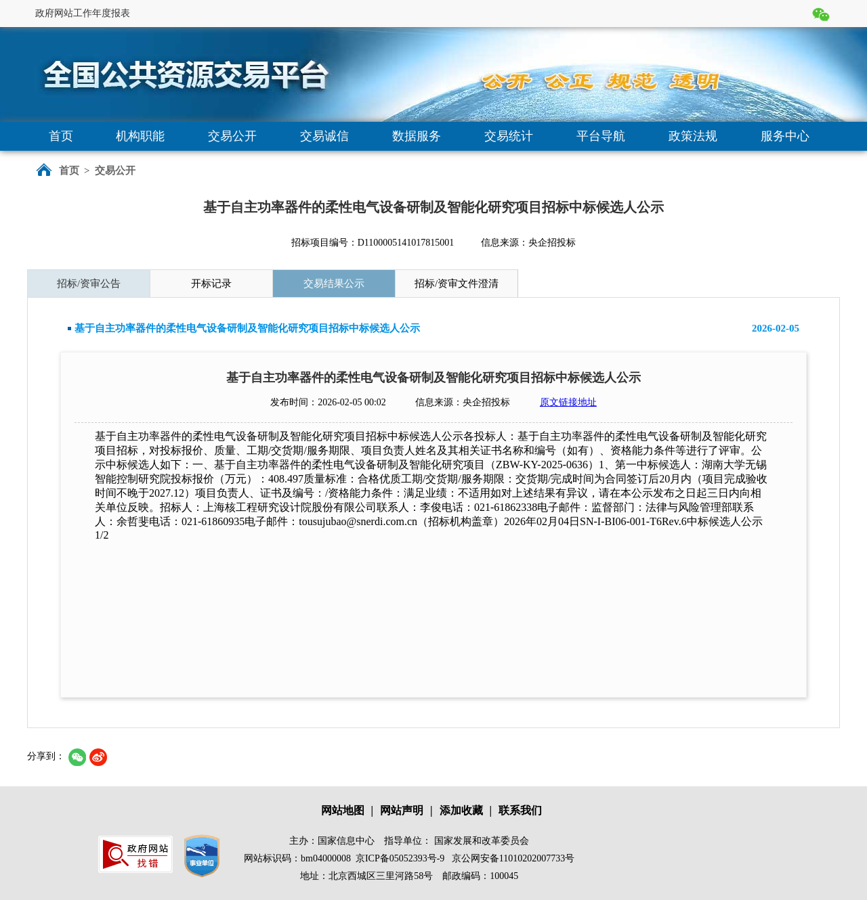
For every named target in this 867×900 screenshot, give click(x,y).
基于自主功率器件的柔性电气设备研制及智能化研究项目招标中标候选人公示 (247, 328)
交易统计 (508, 136)
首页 (61, 136)
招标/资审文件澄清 (457, 283)
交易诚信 (324, 136)
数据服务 (416, 136)
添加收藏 (461, 810)
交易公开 (232, 136)
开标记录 (211, 283)
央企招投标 (552, 243)
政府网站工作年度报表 (82, 13)
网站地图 (342, 810)
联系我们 (520, 810)
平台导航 (600, 136)
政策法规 (693, 136)
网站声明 (401, 810)
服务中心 (785, 136)
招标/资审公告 (89, 283)
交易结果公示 (333, 283)
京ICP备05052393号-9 (400, 858)
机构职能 (140, 136)
